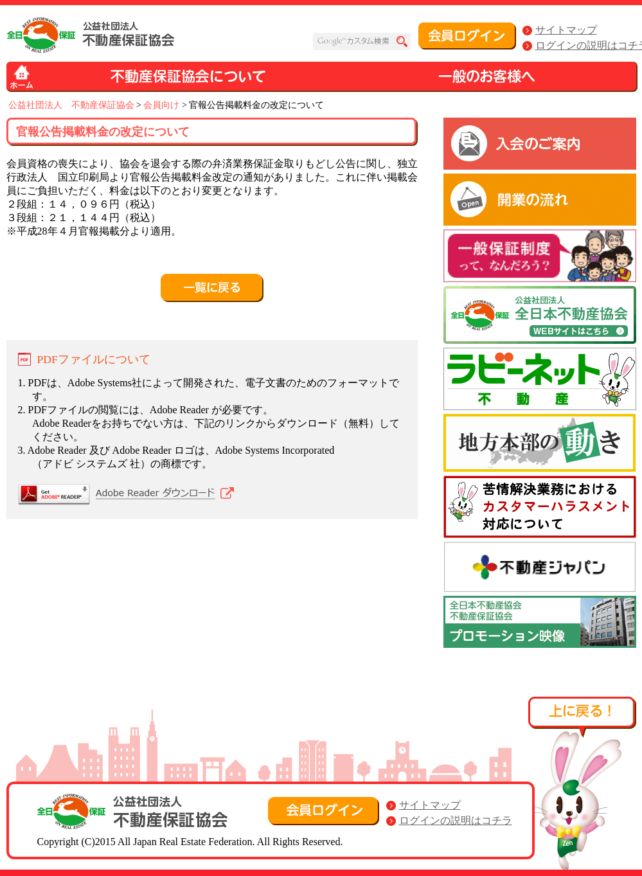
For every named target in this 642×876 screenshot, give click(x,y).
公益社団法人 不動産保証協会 (71, 105)
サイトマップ (566, 29)
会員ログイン (467, 35)
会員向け (161, 105)
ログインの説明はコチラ (455, 820)
